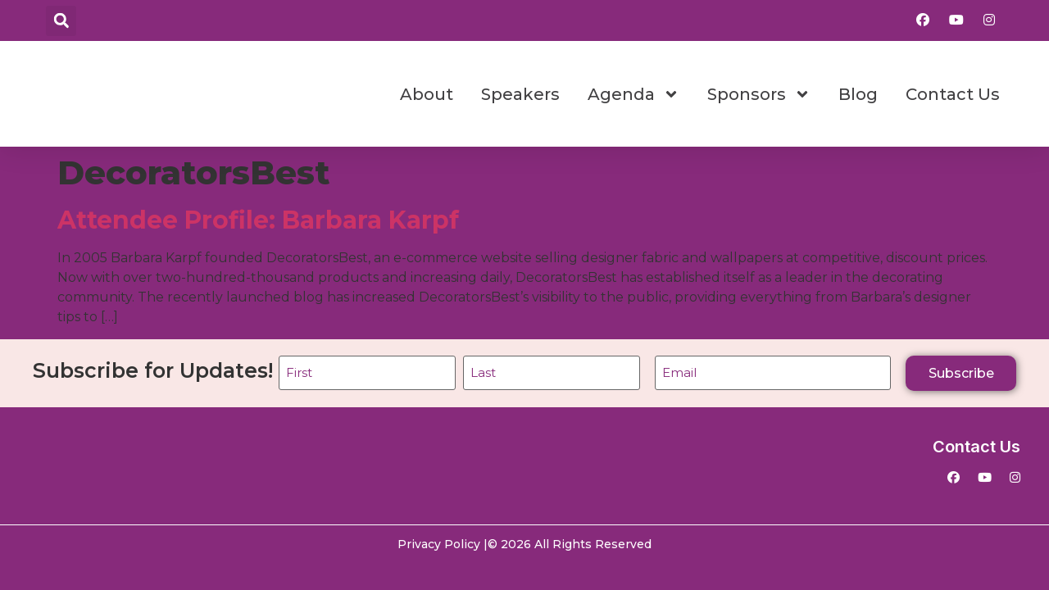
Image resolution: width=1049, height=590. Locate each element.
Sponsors (759, 94)
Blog (858, 94)
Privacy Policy (438, 542)
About (426, 94)
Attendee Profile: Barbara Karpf (258, 220)
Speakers (520, 94)
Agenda (633, 94)
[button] (61, 21)
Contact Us (953, 94)
